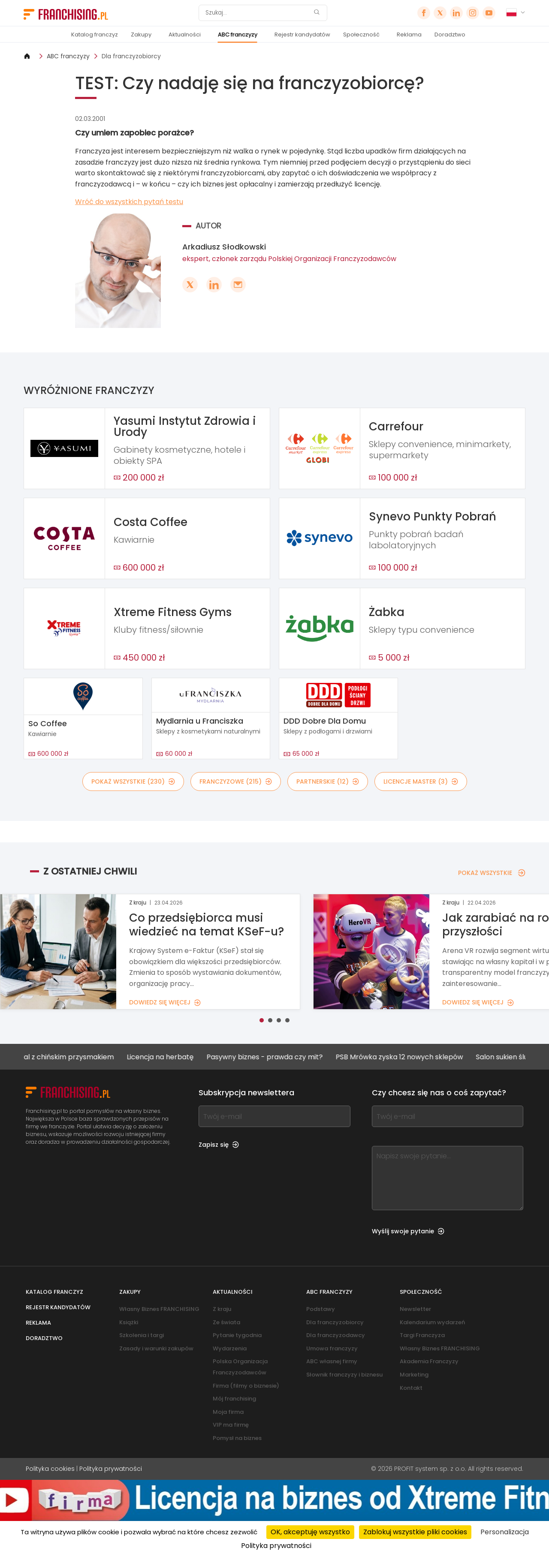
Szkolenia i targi (141, 1335)
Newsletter (415, 1309)
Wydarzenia (230, 1348)
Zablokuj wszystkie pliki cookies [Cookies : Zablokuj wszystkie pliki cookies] (415, 1532)
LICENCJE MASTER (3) (420, 781)
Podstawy (320, 1309)
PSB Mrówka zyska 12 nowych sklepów (407, 1057)
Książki (128, 1322)
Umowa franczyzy (332, 1348)
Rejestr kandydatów (302, 34)
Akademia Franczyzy (429, 1361)
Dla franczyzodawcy (335, 1335)
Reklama (409, 34)
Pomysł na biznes (237, 1438)
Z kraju (222, 1309)
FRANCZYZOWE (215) (235, 781)
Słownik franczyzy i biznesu (344, 1375)
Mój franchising (234, 1399)
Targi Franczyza (422, 1335)
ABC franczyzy (237, 34)
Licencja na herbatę (168, 1057)
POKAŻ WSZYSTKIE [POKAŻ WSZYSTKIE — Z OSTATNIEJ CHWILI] (491, 873)
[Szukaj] (257, 12)
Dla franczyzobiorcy (131, 56)
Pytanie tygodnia (237, 1335)
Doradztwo (449, 34)
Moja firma (228, 1412)
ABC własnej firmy (331, 1361)
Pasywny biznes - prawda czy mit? (272, 1057)
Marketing (414, 1375)
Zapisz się (219, 1144)
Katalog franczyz (94, 34)
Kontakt (411, 1388)
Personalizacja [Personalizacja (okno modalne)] (504, 1532)
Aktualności (185, 34)
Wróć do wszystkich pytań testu (129, 202)
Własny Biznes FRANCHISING (159, 1309)
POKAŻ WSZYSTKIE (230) (133, 781)
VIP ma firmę (231, 1425)
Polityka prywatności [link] (276, 1546)
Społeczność (361, 34)
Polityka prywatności (110, 1468)
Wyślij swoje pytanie (408, 1231)
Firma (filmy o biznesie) (246, 1386)
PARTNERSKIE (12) (327, 781)
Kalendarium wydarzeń (432, 1322)
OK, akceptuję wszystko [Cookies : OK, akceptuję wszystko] (310, 1532)
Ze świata (226, 1322)
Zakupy (141, 34)
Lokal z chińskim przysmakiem (71, 1057)
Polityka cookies (50, 1468)
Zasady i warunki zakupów (156, 1348)
